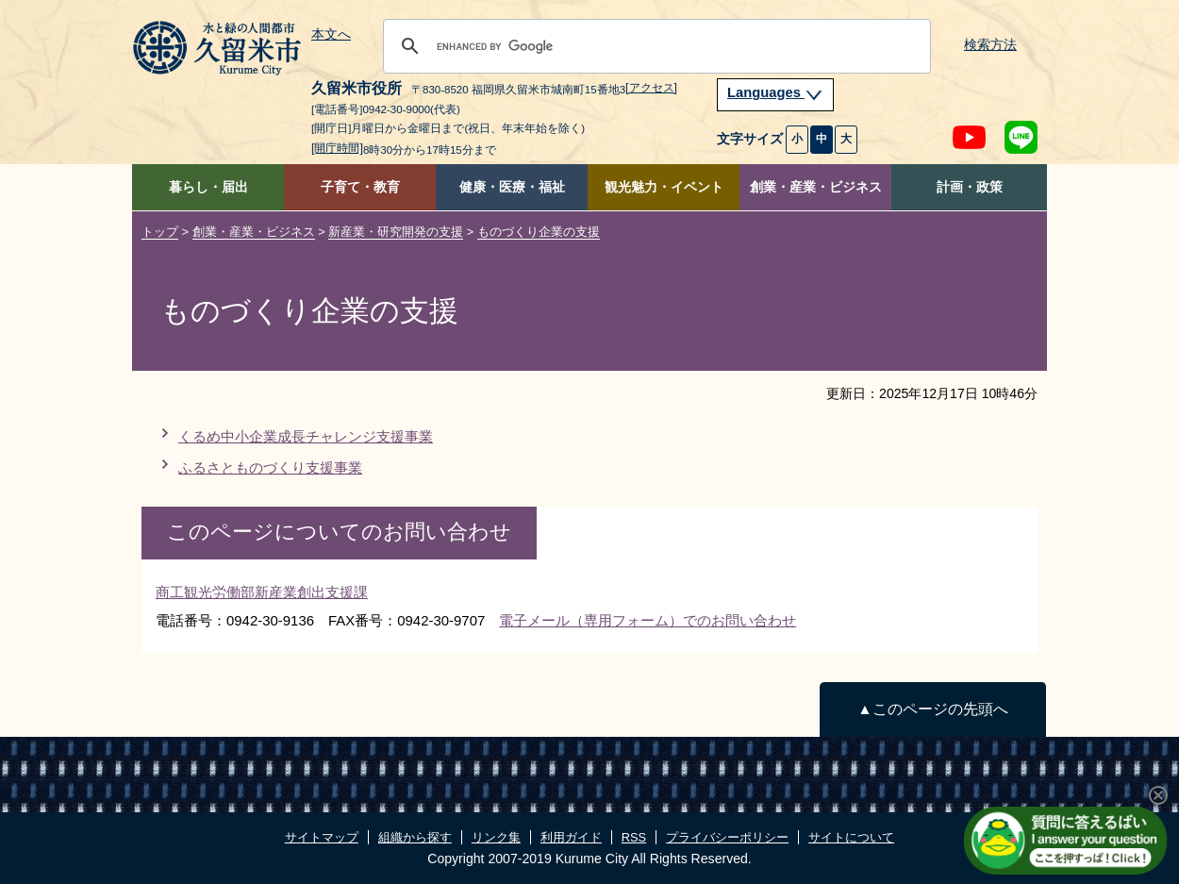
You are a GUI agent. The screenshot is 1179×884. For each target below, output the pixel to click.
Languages (775, 92)
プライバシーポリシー (727, 837)
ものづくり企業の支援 (538, 232)
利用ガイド (571, 837)
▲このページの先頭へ (932, 709)
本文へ (331, 35)
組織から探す (415, 837)
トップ (159, 232)
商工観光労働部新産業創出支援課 (262, 592)
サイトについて (851, 837)
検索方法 (990, 45)
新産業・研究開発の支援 (395, 232)
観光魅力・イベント (664, 187)
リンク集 (496, 837)
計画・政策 (970, 187)
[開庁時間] (337, 148)
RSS (634, 837)
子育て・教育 (360, 187)
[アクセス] (651, 87)
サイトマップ (321, 837)
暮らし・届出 (208, 187)
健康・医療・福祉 (512, 187)
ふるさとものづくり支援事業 (270, 467)
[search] (654, 46)
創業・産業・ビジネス (816, 187)
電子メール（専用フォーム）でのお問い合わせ (647, 620)
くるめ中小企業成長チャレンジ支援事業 (305, 436)
